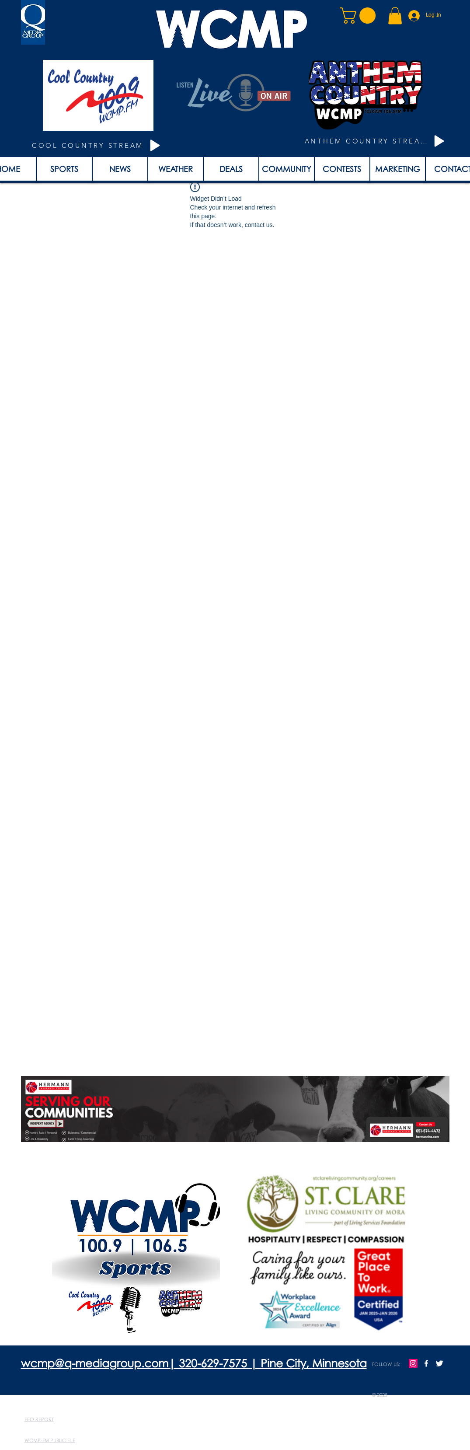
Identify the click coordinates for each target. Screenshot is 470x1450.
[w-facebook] (426, 1363)
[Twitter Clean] (439, 1363)
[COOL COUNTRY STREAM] (97, 145)
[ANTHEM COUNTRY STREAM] (376, 141)
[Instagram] (413, 1363)
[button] (359, 15)
